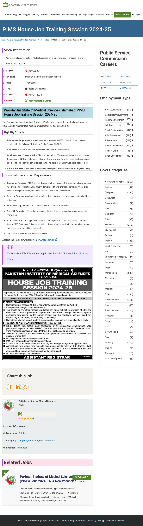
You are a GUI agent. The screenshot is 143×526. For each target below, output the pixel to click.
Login (136, 14)
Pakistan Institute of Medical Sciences (21, 40)
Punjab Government (119, 145)
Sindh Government (119, 156)
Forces (108, 240)
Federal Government (119, 120)
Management (111, 273)
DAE (107, 208)
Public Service (112, 310)
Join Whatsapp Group (39, 100)
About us (54, 520)
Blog (15, 14)
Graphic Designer (113, 246)
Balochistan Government (119, 115)
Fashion (108, 235)
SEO (107, 326)
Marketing (109, 278)
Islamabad (22, 447)
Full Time (119, 125)
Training (108, 348)
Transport (109, 353)
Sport (107, 337)
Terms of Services (114, 520)
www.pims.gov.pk (47, 240)
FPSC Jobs (106, 76)
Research (109, 315)
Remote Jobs (119, 151)
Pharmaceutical (43, 40)
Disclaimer (80, 520)
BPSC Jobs (106, 88)
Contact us (67, 520)
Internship (109, 262)
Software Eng (111, 331)
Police (108, 305)
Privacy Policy (95, 520)
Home (8, 14)
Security (109, 321)
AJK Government (119, 110)
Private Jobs (119, 140)
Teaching (109, 342)
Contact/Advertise (104, 14)
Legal (107, 267)
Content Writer (111, 203)
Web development (113, 358)
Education (33, 440)
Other (31, 497)
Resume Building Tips (71, 14)
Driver (108, 219)
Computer (22, 440)
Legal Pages (88, 14)
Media (108, 283)
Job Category (24, 14)
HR (106, 251)
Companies (54, 14)
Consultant (110, 198)
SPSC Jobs (106, 82)
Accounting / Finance (115, 181)
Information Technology (116, 256)
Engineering (110, 230)
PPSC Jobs (125, 76)
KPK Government (119, 135)
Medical (109, 289)
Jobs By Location (39, 14)
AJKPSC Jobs (126, 88)
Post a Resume (122, 14)
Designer (109, 214)
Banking (108, 187)
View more (81, 477)
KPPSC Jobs (125, 82)
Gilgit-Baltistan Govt (119, 130)
